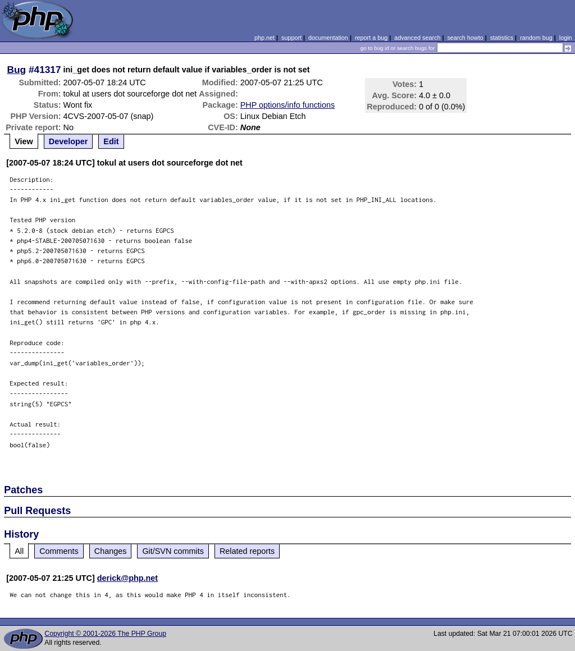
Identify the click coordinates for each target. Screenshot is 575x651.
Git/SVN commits (173, 551)
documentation (328, 37)
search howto (465, 37)
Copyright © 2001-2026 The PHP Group (105, 634)
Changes (110, 551)
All (19, 551)
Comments (59, 551)
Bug (16, 69)
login (565, 37)
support (291, 37)
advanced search (417, 37)
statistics (501, 37)
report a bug (371, 37)
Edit (110, 141)
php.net (264, 37)
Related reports (247, 551)
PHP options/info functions (287, 104)
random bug (536, 37)
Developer (68, 141)
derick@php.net (127, 578)
